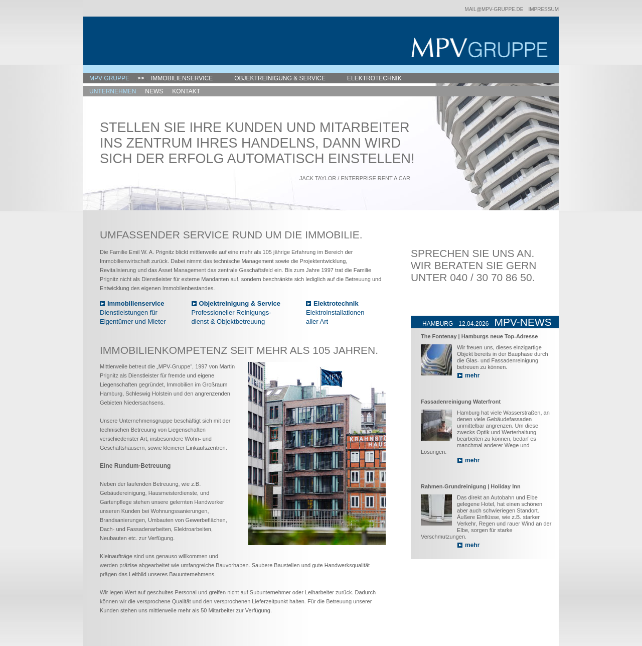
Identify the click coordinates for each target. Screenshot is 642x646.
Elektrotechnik (374, 78)
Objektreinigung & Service (280, 78)
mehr (472, 375)
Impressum (543, 9)
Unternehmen (112, 91)
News (154, 91)
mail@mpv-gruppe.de (494, 9)
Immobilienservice (182, 78)
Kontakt (186, 91)
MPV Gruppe (109, 78)
